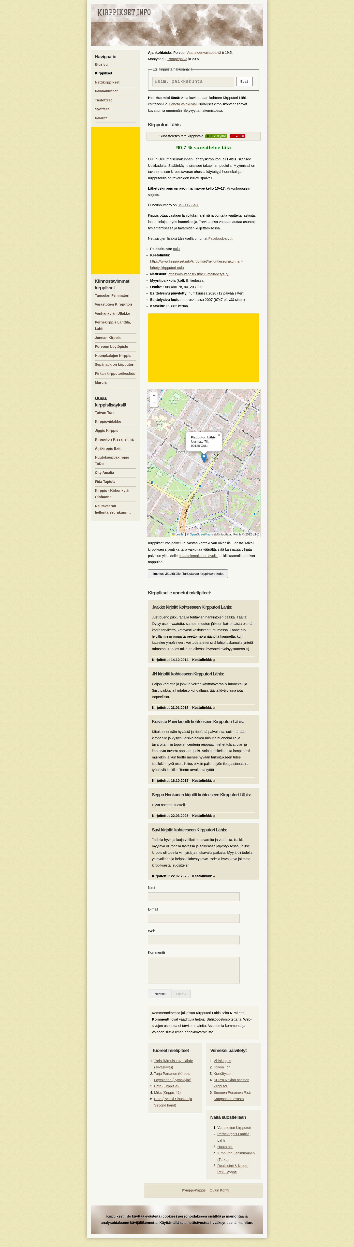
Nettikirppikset (107, 82)
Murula (100, 382)
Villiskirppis (222, 1070)
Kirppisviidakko (108, 421)
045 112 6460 (188, 206)
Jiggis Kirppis (106, 431)
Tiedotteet (103, 100)
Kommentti (156, 957)
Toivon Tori (222, 1076)
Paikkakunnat (106, 91)
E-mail (153, 911)
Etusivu (101, 64)
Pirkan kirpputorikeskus (115, 374)
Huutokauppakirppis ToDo (112, 460)
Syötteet (102, 109)
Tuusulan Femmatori (112, 295)
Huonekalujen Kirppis (113, 356)
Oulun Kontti (219, 1199)
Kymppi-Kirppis (194, 1199)
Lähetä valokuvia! (183, 105)
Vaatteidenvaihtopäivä (204, 53)
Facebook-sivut (220, 240)
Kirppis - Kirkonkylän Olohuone (113, 494)
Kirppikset (103, 73)
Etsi (244, 82)
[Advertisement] (204, 349)
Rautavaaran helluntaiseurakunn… (113, 509)
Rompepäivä (177, 59)
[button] (204, 459)
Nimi (151, 889)
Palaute (101, 118)
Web (151, 934)
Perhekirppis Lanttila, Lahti (113, 325)
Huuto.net (225, 1156)
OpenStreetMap (200, 535)
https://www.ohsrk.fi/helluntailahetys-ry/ (198, 275)
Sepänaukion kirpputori (114, 364)
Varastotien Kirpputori (234, 1137)
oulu (176, 250)
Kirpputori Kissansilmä (114, 439)
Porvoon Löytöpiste (111, 347)
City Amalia (104, 473)
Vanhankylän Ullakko (112, 313)
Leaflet (178, 535)
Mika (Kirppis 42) (167, 1102)
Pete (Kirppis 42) (167, 1095)
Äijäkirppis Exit (107, 448)
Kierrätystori (223, 1083)
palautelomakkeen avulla (198, 557)
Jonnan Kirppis (108, 338)
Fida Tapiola (105, 482)
